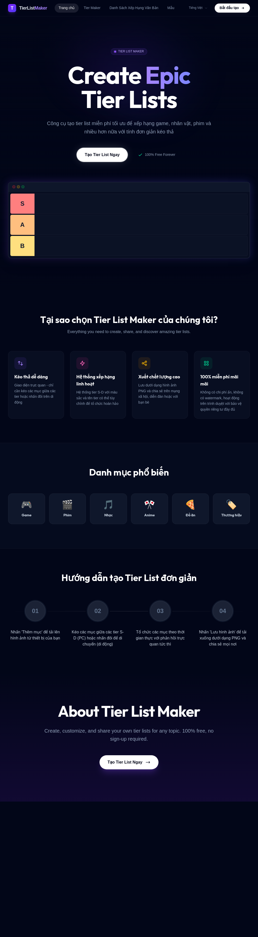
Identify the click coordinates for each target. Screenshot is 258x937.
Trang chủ (67, 8)
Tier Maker (92, 8)
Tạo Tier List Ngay (102, 155)
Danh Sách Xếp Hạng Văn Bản (134, 8)
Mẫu (170, 8)
